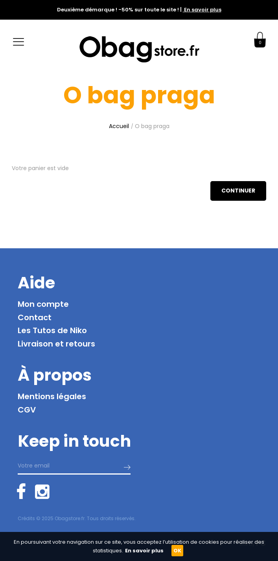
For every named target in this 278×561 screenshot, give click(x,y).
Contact (35, 317)
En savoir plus (202, 9)
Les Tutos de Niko (52, 330)
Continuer (238, 190)
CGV (27, 409)
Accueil (119, 126)
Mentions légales (52, 396)
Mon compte (43, 304)
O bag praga (152, 126)
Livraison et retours (56, 343)
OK (177, 550)
